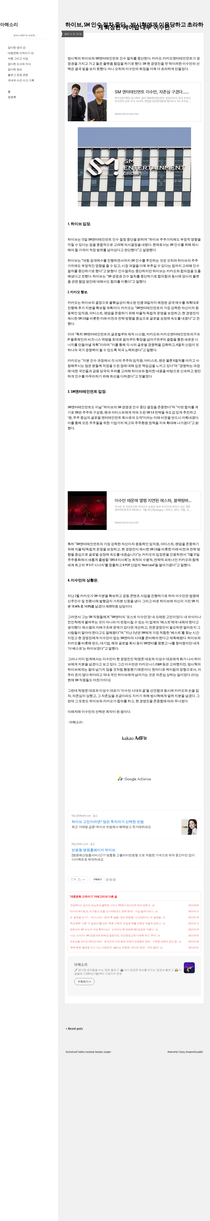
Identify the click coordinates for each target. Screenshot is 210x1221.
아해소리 (9, 24)
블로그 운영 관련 (18, 74)
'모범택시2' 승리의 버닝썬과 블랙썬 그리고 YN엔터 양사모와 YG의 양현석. (110, 1069)
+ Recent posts (74, 1192)
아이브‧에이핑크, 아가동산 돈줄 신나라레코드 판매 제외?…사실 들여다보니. (112, 1075)
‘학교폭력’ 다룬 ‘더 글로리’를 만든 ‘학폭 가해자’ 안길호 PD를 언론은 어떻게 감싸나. (116, 1087)
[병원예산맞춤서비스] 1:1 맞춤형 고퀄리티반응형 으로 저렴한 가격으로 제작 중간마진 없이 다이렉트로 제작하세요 (133, 1021)
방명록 (12, 97)
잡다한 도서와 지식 (19, 64)
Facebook (89, 1215)
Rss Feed (69, 1215)
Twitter (81, 1215)
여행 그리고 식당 (18, 58)
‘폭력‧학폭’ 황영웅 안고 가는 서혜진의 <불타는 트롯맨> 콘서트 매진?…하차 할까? (114, 1111)
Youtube (99, 1215)
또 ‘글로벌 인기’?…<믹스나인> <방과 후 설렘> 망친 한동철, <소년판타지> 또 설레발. (116, 1081)
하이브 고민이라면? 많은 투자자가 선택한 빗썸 (108, 985)
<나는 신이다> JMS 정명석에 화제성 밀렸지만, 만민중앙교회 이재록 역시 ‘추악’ (113, 1099)
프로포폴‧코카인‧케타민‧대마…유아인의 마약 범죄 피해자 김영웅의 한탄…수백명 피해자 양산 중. (124, 1105)
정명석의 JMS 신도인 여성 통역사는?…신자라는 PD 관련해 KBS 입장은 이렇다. (112, 1093)
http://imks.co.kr (80, 1007)
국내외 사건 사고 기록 (21, 80)
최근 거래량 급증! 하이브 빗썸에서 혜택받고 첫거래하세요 (111, 990)
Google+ (107, 1215)
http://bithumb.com (81, 979)
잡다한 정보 (15, 69)
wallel (200, 1215)
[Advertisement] (134, 73)
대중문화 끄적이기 (21, 53)
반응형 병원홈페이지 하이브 (93, 1014)
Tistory (181, 1215)
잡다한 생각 (16, 47)
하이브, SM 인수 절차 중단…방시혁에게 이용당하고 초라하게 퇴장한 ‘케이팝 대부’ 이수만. (134, 25)
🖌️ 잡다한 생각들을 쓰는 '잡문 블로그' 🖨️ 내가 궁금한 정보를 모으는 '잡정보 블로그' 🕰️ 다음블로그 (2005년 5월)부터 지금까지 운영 (127, 1135)
